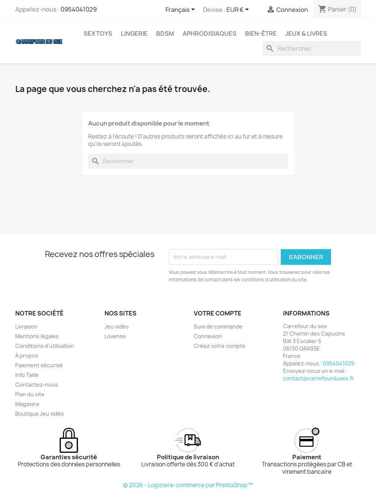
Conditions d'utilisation (44, 345)
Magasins (27, 403)
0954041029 (79, 9)
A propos (26, 355)
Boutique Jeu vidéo (39, 413)
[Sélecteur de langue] (181, 10)
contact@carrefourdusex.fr (318, 378)
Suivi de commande (218, 326)
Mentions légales (37, 336)
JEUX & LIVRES (306, 33)
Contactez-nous (36, 384)
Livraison (26, 326)
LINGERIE (134, 33)
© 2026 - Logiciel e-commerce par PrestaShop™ (188, 485)
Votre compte (217, 313)
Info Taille (27, 374)
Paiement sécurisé (39, 365)
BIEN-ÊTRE (261, 33)
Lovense (115, 336)
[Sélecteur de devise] (238, 10)
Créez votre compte (219, 345)
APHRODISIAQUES (210, 33)
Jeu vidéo (117, 326)
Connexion (208, 336)
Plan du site (30, 394)
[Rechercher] (312, 48)
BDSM (165, 33)
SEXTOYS (98, 33)
